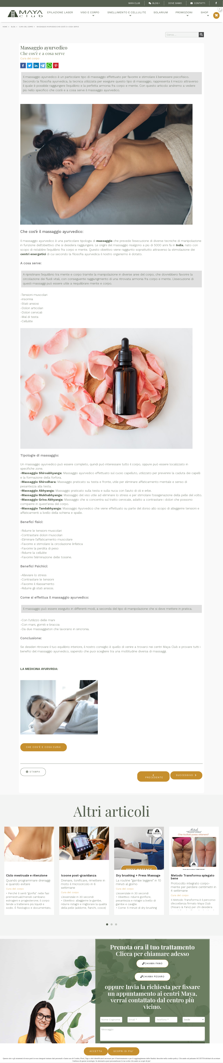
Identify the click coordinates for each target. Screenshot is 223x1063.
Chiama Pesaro (152, 976)
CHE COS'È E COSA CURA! (43, 747)
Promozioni (179, 14)
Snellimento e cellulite (122, 14)
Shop (202, 14)
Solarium (156, 14)
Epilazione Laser (55, 14)
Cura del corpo (29, 58)
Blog (153, 3)
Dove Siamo (175, 3)
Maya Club (134, 3)
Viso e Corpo (84, 14)
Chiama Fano (152, 963)
